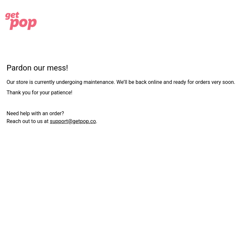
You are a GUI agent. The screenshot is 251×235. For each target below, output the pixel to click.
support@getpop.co (73, 121)
